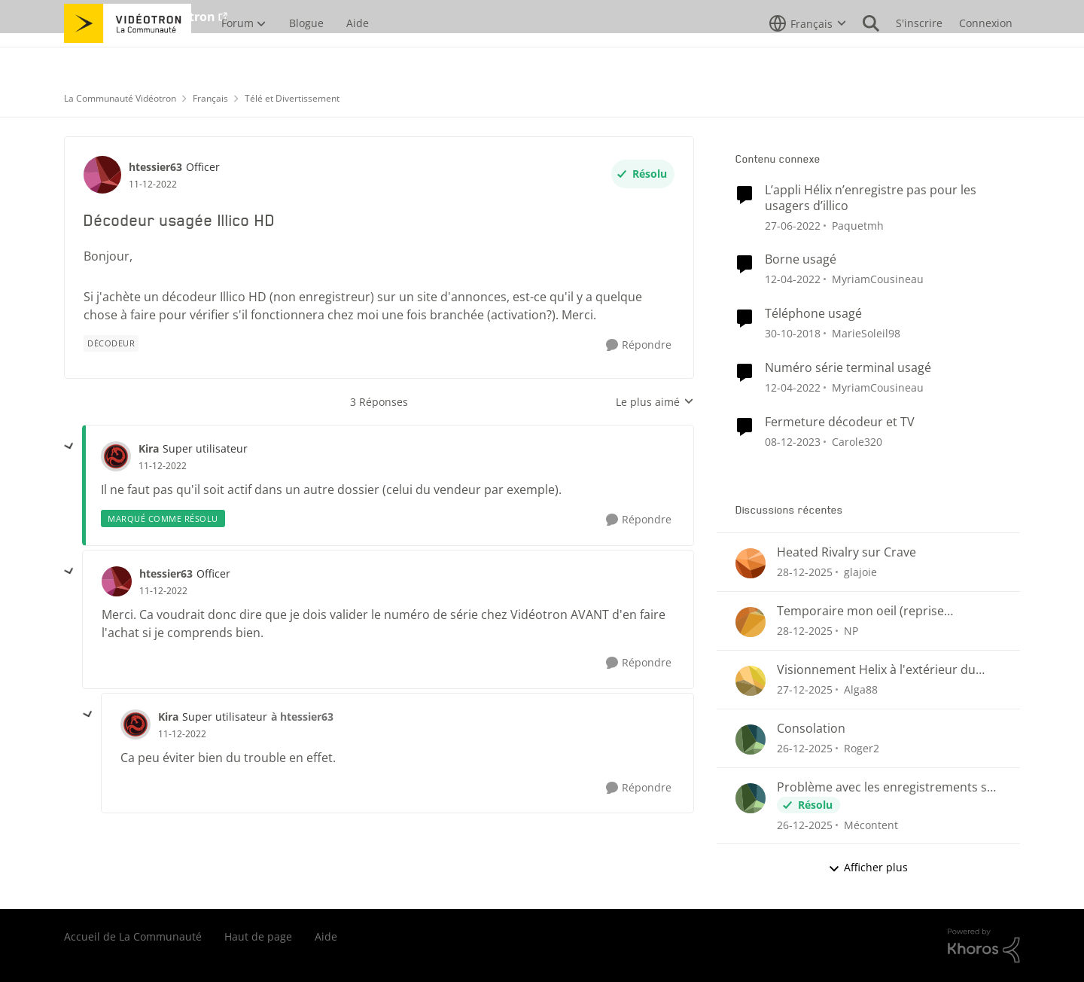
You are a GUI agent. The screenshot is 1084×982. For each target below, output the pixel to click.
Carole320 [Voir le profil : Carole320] (857, 442)
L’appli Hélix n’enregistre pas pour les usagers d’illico (870, 198)
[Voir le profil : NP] (750, 622)
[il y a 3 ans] (793, 442)
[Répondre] (638, 345)
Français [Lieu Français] (210, 98)
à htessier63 (302, 716)
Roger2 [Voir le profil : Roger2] (861, 748)
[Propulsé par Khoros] (984, 946)
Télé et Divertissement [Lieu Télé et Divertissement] (292, 98)
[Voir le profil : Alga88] (750, 681)
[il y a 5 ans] (793, 225)
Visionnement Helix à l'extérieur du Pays (876, 670)
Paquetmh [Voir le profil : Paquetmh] (858, 225)
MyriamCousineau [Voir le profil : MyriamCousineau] (878, 279)
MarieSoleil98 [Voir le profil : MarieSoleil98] (866, 333)
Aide (326, 936)
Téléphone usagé (813, 314)
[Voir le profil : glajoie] (750, 563)
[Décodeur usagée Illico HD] (163, 466)
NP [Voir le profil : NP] (851, 631)
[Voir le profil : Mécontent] (750, 798)
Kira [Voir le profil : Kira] (149, 448)
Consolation (811, 728)
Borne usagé (800, 259)
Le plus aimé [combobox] (655, 402)
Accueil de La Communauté (133, 936)
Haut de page (258, 936)
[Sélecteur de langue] (808, 56)
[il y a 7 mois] (805, 572)
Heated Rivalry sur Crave (846, 552)
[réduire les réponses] (69, 447)
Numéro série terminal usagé (848, 368)
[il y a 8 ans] (793, 333)
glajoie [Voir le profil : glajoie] (860, 572)
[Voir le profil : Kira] (116, 456)
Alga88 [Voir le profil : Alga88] (861, 689)
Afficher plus (868, 867)
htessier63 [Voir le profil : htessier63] (155, 167)
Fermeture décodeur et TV (840, 422)
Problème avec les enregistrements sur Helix (888, 787)
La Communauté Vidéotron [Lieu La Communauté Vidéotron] (120, 98)
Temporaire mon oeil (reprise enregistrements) (860, 611)
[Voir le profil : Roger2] (750, 739)
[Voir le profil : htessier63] (102, 175)
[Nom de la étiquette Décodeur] (111, 343)
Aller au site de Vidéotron (139, 16)
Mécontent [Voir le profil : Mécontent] (871, 824)
